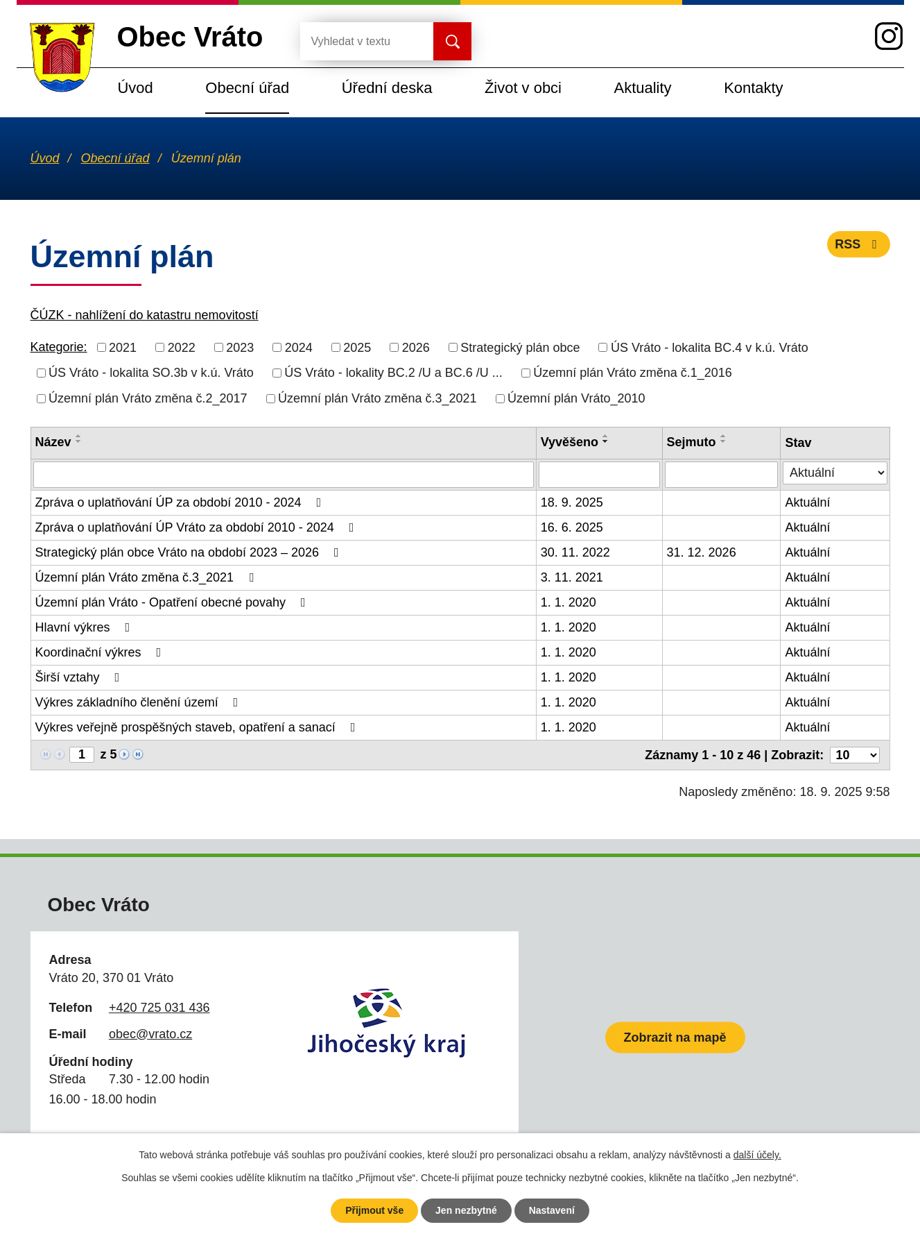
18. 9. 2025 (572, 502)
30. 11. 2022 (575, 552)
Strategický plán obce (520, 347)
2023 (240, 347)
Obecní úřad (247, 87)
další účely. (757, 1154)
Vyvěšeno (569, 442)
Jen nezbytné (466, 1210)
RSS (859, 244)
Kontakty (753, 87)
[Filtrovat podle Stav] (835, 473)
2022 (182, 347)
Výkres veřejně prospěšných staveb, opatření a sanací (198, 727)
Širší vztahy (80, 677)
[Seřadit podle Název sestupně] (79, 441)
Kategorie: (59, 347)
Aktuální (807, 502)
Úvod (135, 87)
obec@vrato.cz (150, 1034)
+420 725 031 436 (159, 1008)
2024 (299, 347)
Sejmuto (691, 442)
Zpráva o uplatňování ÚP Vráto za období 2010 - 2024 (197, 527)
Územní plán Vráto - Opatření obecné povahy (173, 602)
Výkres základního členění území (139, 702)
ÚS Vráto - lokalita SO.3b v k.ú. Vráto (151, 373)
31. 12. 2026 (701, 552)
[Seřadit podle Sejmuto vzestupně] (723, 436)
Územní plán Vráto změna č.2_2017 (148, 398)
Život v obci (523, 87)
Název (53, 442)
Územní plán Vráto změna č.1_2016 (632, 373)
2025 (357, 347)
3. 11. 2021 (572, 577)
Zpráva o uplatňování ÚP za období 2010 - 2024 (181, 502)
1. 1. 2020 (568, 602)
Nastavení (552, 1210)
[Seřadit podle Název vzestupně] (79, 436)
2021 (123, 347)
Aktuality (643, 87)
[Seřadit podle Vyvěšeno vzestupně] (606, 436)
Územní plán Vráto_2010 (576, 398)
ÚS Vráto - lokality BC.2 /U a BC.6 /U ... (393, 373)
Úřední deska (387, 87)
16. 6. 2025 (572, 527)
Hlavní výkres (85, 627)
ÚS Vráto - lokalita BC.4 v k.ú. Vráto (709, 347)
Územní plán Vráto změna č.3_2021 (377, 398)
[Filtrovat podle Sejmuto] (722, 475)
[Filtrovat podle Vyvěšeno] (599, 475)
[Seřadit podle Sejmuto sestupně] (723, 441)
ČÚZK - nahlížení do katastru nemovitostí (145, 315)
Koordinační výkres (101, 652)
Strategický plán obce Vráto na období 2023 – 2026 (190, 552)
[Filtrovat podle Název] (283, 475)
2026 (416, 347)
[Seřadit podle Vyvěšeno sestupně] (606, 441)
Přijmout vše (374, 1210)
